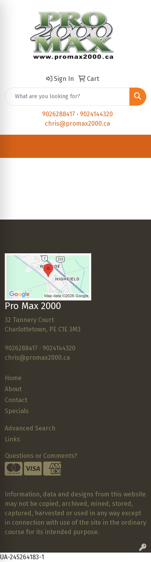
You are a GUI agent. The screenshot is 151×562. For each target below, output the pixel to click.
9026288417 (58, 114)
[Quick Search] (67, 97)
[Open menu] (135, 146)
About (13, 389)
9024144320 (96, 114)
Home (13, 378)
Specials (17, 411)
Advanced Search (30, 428)
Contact (16, 400)
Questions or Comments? (41, 455)
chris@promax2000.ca (77, 123)
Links (12, 439)
